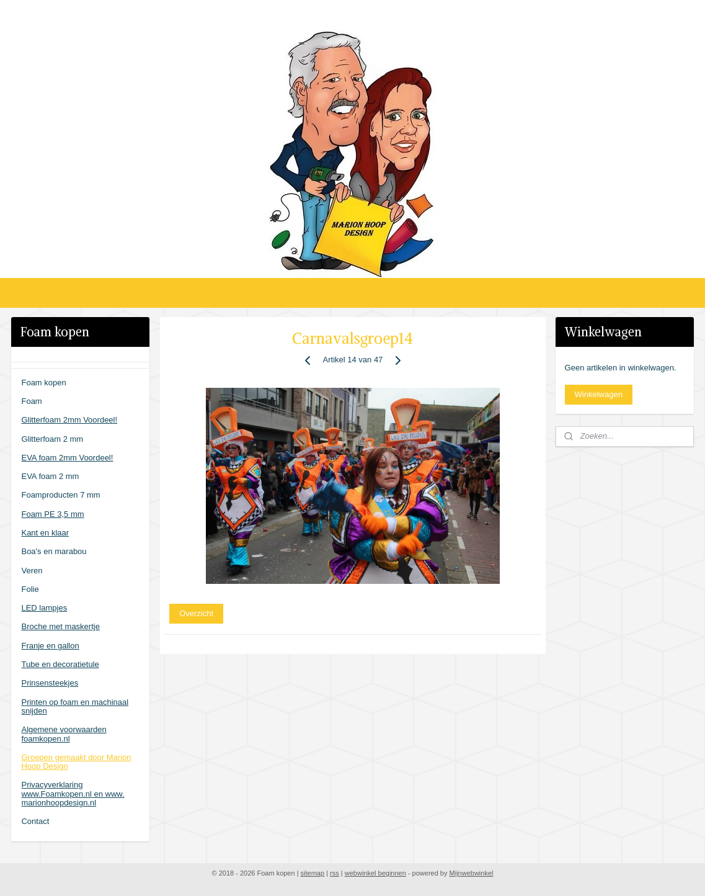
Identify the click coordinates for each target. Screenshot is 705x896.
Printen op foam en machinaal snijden (74, 706)
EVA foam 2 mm (50, 476)
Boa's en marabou (53, 551)
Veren (31, 570)
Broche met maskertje (60, 626)
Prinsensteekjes (49, 683)
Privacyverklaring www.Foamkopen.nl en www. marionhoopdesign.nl (72, 793)
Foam (31, 401)
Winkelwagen (599, 394)
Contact (35, 821)
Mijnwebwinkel (472, 873)
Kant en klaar (45, 532)
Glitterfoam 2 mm (52, 439)
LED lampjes (44, 607)
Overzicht (196, 613)
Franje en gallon (50, 645)
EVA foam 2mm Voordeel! (67, 457)
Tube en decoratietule (60, 664)
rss (334, 873)
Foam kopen (43, 382)
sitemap (313, 873)
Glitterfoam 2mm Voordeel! (69, 419)
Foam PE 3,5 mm (52, 514)
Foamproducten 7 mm (60, 495)
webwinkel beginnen (375, 873)
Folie (29, 589)
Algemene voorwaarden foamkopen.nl (63, 734)
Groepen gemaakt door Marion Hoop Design (76, 762)
